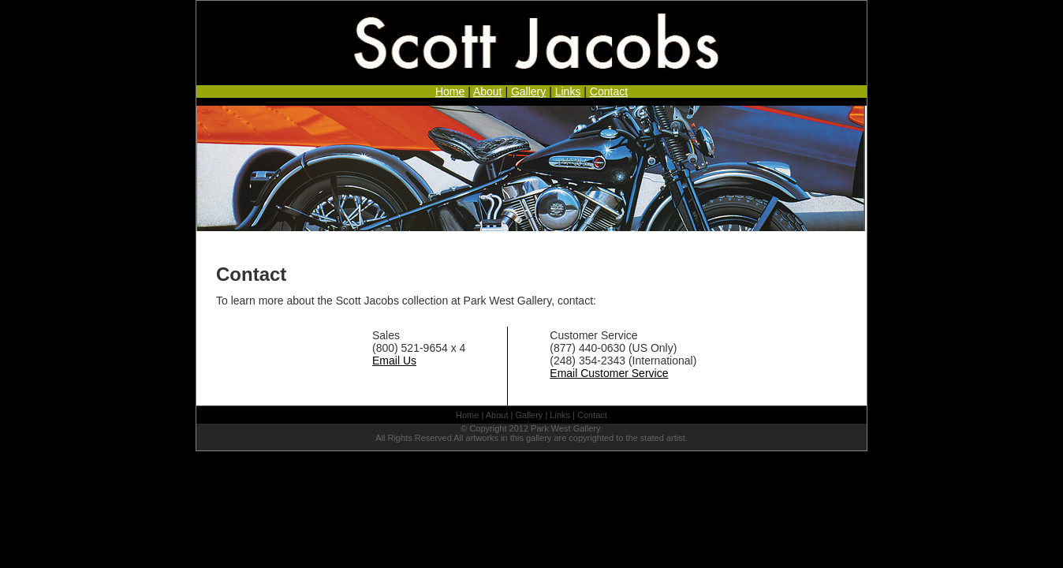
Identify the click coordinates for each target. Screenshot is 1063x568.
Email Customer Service (609, 373)
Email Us (394, 360)
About (487, 91)
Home (449, 91)
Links (568, 91)
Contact (609, 91)
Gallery (528, 91)
